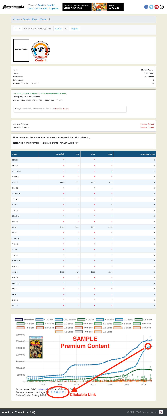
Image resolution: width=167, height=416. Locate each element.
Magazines (54, 8)
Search (26, 19)
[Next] (20, 28)
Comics (16, 19)
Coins (30, 8)
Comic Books (41, 8)
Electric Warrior (39, 19)
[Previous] (15, 28)
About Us (7, 412)
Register (51, 5)
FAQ (32, 412)
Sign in (40, 5)
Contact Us (21, 412)
